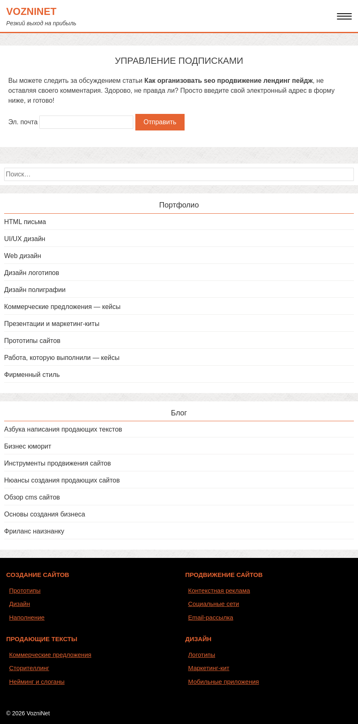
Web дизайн (22, 255)
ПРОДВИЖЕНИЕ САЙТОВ (224, 574)
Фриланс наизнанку (34, 531)
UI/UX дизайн (24, 238)
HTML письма (25, 221)
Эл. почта (23, 121)
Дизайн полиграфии (34, 289)
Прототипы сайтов (32, 340)
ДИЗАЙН (198, 638)
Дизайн (19, 603)
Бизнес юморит (27, 446)
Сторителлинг (29, 667)
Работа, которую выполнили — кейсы (62, 357)
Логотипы (202, 654)
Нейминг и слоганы (37, 681)
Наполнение (27, 617)
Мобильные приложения (223, 681)
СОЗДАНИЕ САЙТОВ (37, 574)
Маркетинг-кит (209, 667)
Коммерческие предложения (50, 654)
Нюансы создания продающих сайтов (62, 480)
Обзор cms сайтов (32, 497)
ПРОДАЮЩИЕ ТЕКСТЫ (41, 638)
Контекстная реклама (219, 590)
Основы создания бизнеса (44, 514)
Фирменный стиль (32, 374)
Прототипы (25, 590)
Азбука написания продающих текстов (63, 429)
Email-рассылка (210, 617)
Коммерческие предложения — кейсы (62, 306)
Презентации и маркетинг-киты (51, 323)
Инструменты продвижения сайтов (57, 463)
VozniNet (31, 11)
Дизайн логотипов (31, 272)
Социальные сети (213, 603)
